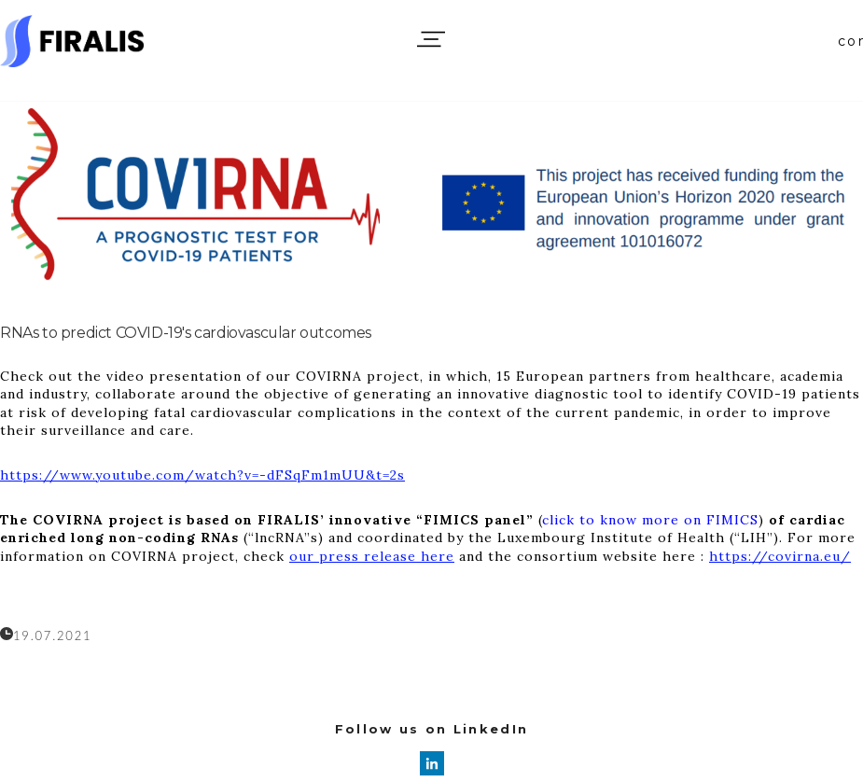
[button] (431, 39)
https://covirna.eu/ (780, 556)
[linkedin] (432, 763)
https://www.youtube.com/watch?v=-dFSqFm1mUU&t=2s (202, 475)
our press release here (371, 556)
